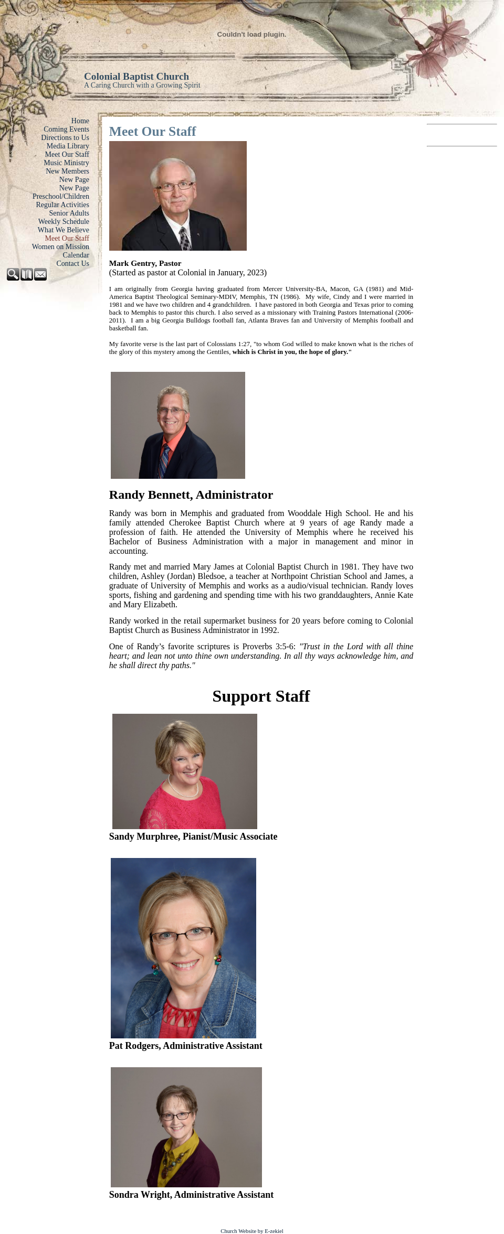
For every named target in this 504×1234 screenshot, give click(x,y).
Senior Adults (69, 213)
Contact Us (72, 263)
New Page (74, 180)
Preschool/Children (61, 196)
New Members (67, 171)
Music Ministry (66, 163)
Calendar (75, 255)
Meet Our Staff (67, 154)
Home (80, 121)
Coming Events (66, 129)
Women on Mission (60, 247)
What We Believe (63, 230)
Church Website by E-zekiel (251, 1231)
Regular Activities (62, 205)
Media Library (68, 146)
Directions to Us (65, 138)
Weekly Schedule (63, 222)
